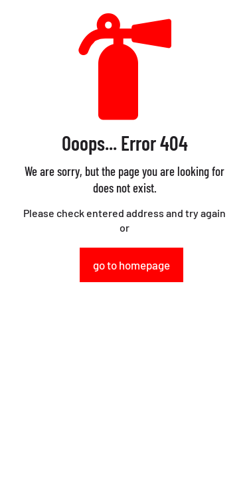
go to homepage (131, 265)
